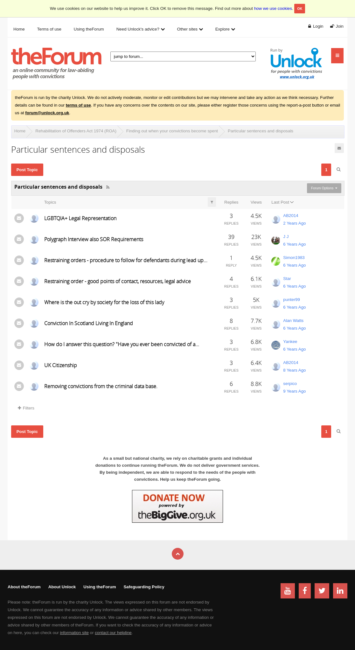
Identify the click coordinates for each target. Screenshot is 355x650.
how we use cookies (273, 8)
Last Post (280, 202)
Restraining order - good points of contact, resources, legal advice (117, 281)
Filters (26, 408)
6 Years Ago (294, 244)
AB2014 (290, 215)
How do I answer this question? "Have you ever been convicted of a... (121, 344)
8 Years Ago (294, 370)
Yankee (290, 341)
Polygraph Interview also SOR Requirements (93, 239)
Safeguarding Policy (143, 586)
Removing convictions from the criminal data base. (100, 386)
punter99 (291, 299)
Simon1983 (293, 257)
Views (256, 202)
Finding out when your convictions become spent (172, 131)
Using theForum (99, 586)
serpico (290, 383)
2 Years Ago (294, 223)
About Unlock (62, 586)
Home (20, 131)
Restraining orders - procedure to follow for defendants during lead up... (125, 260)
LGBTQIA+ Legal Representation (80, 218)
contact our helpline (113, 632)
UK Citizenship (60, 365)
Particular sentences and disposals (260, 131)
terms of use (78, 105)
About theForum (24, 586)
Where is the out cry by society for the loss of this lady (104, 302)
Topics (50, 202)
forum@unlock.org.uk (47, 112)
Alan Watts (293, 320)
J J (286, 236)
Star (287, 278)
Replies (231, 202)
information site (74, 632)
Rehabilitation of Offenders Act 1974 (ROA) (75, 131)
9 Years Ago (294, 391)
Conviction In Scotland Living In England (88, 323)
